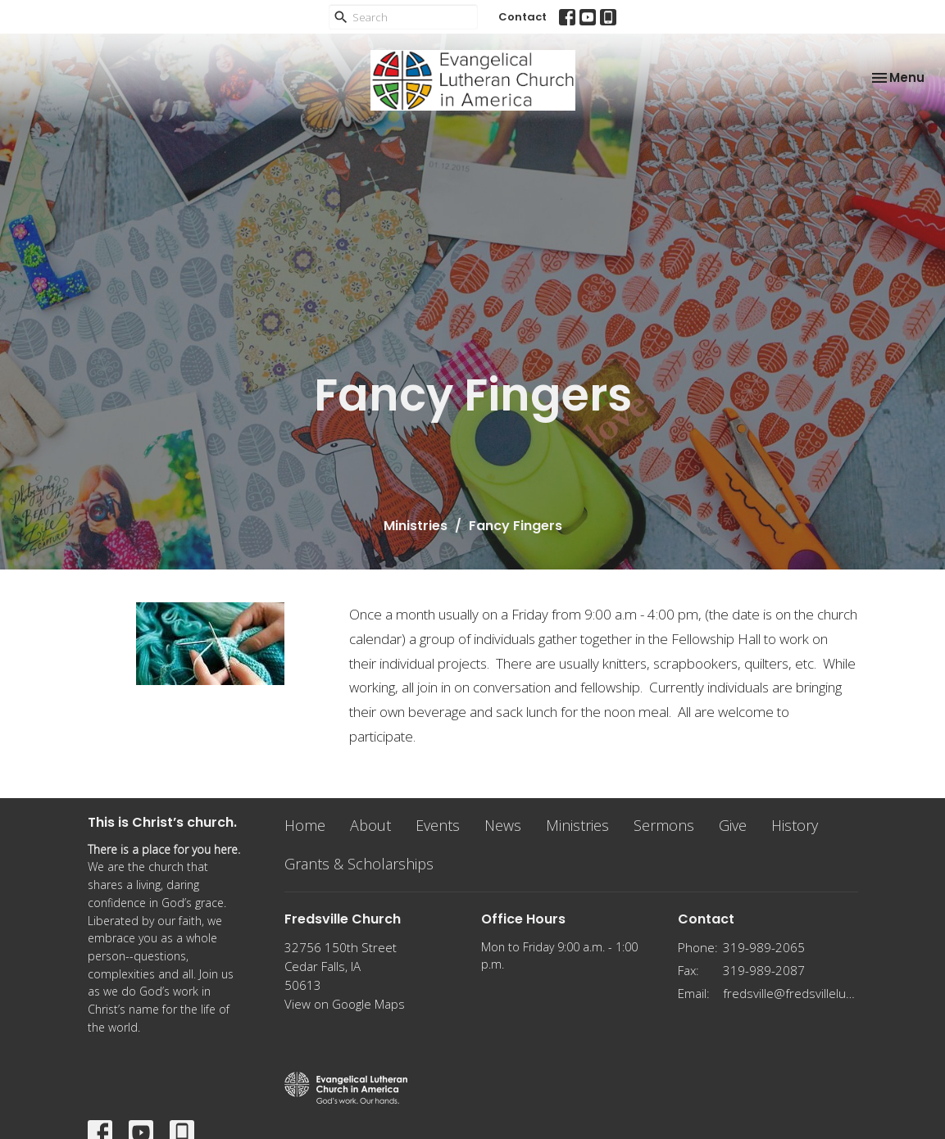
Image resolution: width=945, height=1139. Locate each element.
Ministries (416, 525)
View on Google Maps (344, 1004)
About (370, 825)
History (794, 825)
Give (733, 825)
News (502, 825)
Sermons (664, 825)
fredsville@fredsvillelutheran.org (790, 993)
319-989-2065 (764, 947)
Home (304, 825)
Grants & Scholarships (359, 864)
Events (438, 825)
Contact (522, 17)
